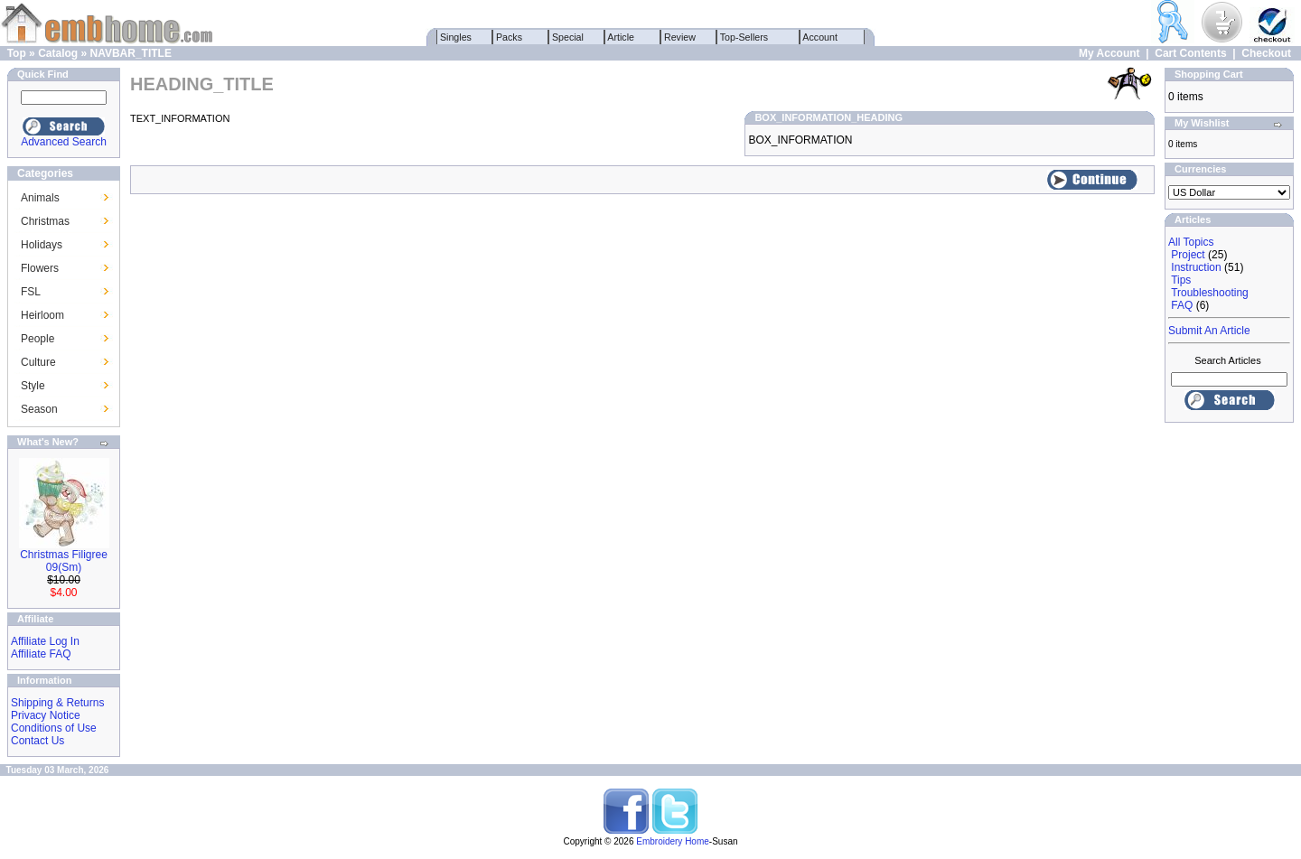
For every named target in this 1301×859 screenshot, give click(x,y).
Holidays (41, 244)
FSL (31, 291)
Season (39, 409)
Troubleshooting (1210, 292)
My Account (1109, 53)
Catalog (58, 53)
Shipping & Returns (57, 702)
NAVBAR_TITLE (130, 53)
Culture (38, 362)
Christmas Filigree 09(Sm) (64, 561)
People (37, 338)
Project (1187, 254)
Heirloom (42, 315)
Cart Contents (1190, 53)
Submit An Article (1209, 330)
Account (820, 37)
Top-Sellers (744, 37)
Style (33, 385)
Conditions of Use (54, 728)
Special (567, 37)
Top (16, 53)
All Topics (1190, 242)
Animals (40, 197)
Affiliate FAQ (40, 654)
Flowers (40, 268)
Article (621, 37)
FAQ (1182, 305)
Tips (1181, 280)
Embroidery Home (672, 841)
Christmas (45, 221)
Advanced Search (64, 141)
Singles (455, 37)
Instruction (1196, 267)
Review (679, 37)
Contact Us (37, 740)
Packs (509, 37)
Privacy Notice (45, 715)
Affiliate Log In (45, 641)
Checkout (1266, 53)
